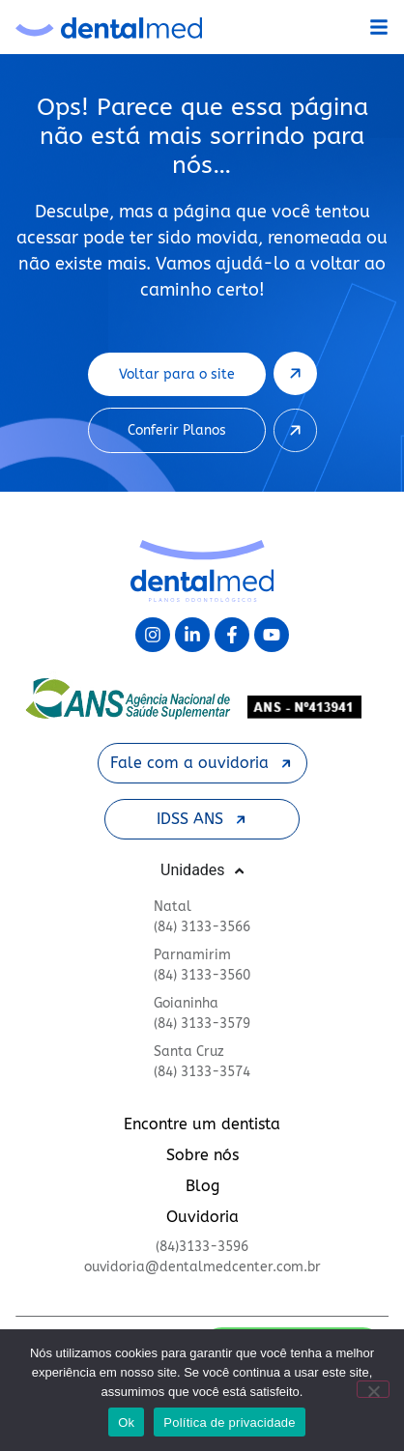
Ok (126, 1422)
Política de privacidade (229, 1422)
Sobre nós (202, 1155)
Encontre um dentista (202, 1124)
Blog (202, 1186)
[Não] (373, 1389)
